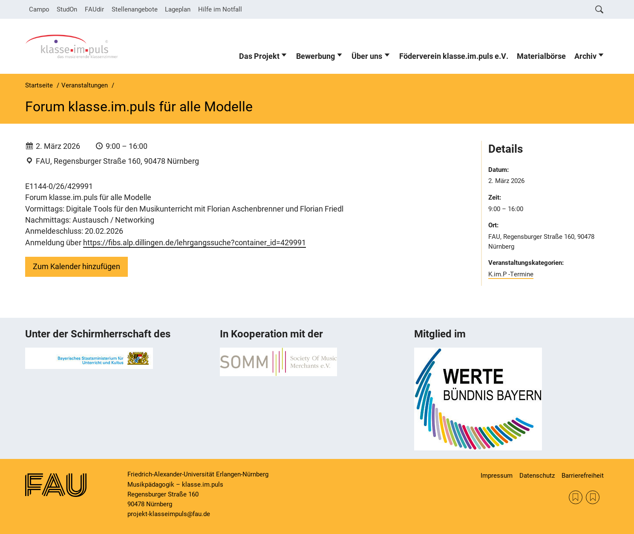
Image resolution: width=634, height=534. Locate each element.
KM (592, 497)
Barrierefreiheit (583, 475)
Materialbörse (541, 56)
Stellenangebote (135, 9)
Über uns (367, 56)
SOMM (575, 497)
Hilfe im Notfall (220, 9)
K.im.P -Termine (510, 274)
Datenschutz (537, 475)
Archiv (585, 56)
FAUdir (94, 9)
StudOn (67, 9)
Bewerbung (315, 56)
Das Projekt (259, 56)
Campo (39, 9)
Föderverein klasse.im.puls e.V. (453, 56)
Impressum (497, 475)
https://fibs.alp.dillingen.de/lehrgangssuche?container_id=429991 (194, 242)
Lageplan (177, 9)
